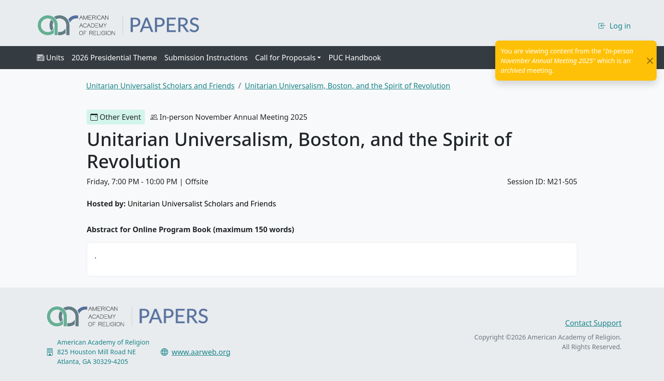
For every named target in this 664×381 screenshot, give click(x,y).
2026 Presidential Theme (114, 58)
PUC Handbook (354, 58)
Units (50, 58)
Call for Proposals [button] (285, 58)
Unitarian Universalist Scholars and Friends (202, 204)
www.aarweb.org (201, 352)
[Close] (650, 60)
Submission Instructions (206, 58)
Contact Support (593, 323)
